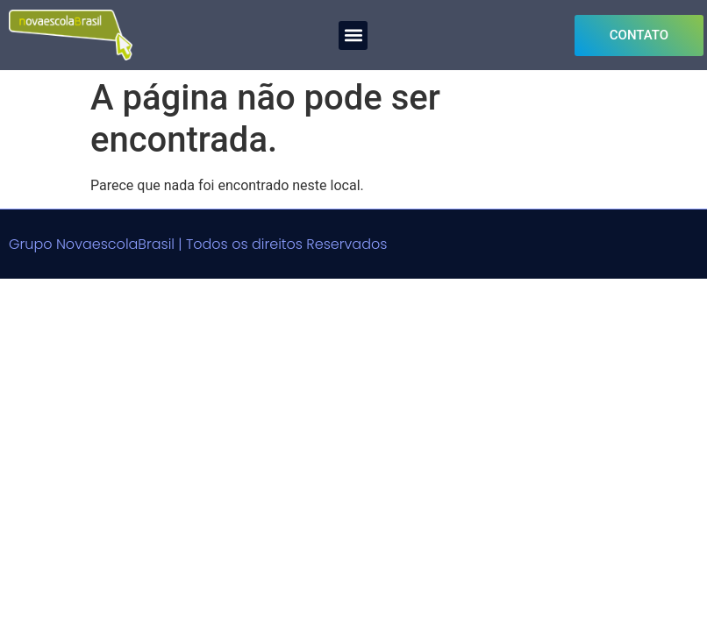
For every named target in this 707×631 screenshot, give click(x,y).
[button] (353, 35)
